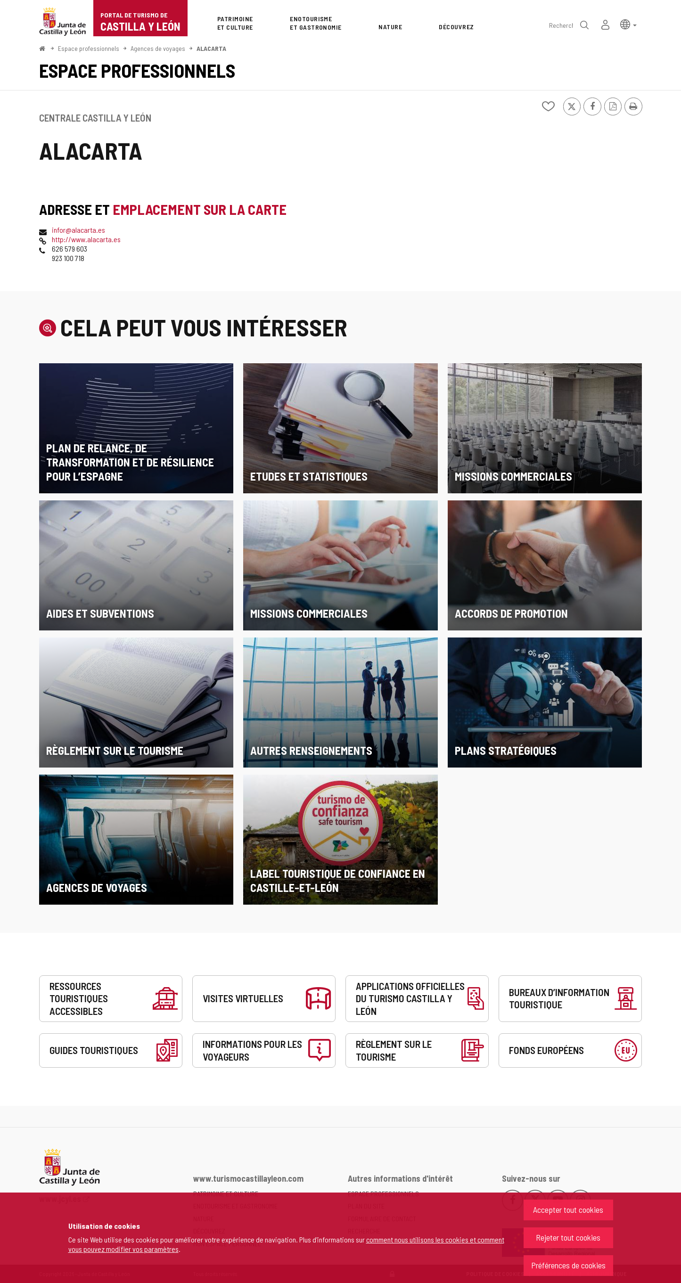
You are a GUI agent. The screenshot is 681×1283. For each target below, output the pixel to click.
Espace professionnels (88, 48)
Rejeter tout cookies (568, 1237)
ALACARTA (211, 48)
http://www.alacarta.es (86, 239)
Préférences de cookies (568, 1265)
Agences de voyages (158, 48)
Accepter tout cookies (568, 1209)
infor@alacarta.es (78, 229)
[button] (628, 24)
